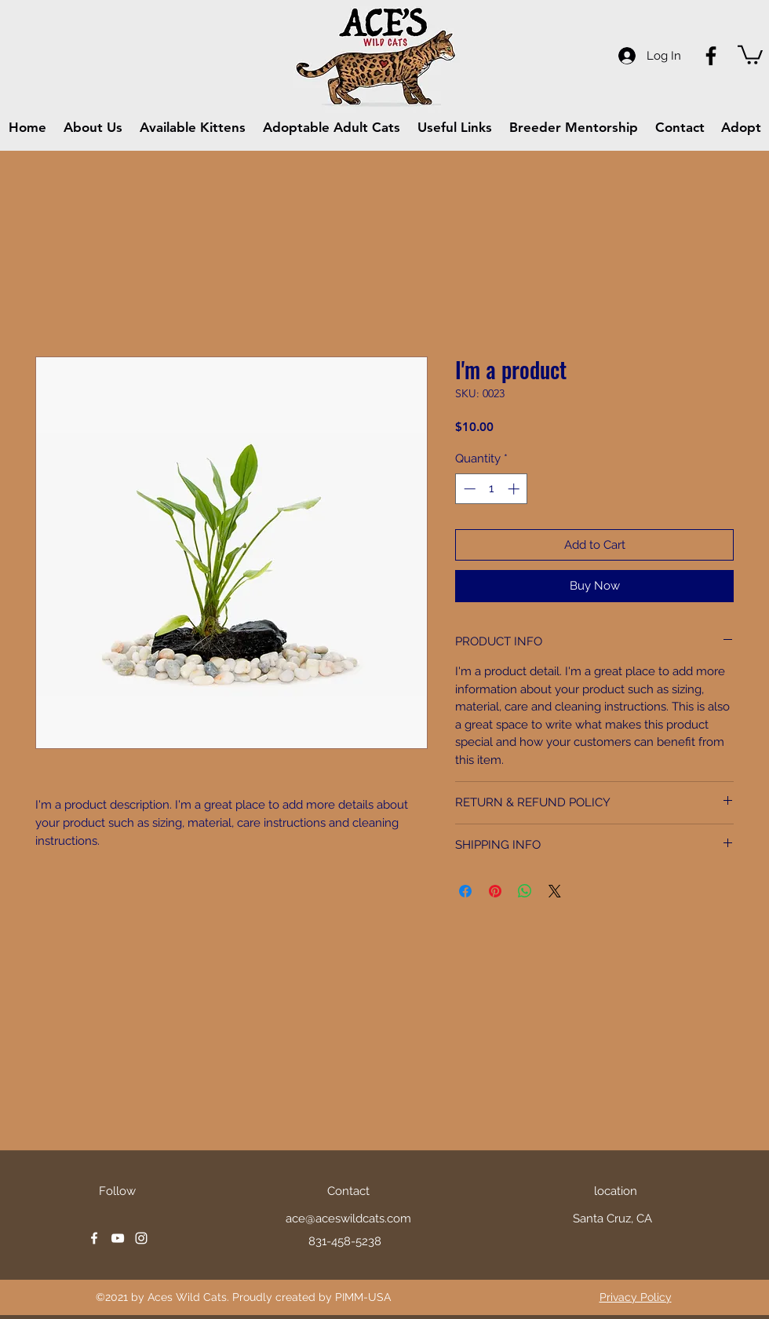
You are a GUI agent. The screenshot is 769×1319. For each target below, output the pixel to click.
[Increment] (515, 488)
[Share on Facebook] (465, 891)
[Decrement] (468, 488)
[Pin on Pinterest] (495, 891)
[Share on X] (554, 891)
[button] (750, 53)
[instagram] (141, 1238)
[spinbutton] (492, 488)
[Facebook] (710, 55)
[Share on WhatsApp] (525, 891)
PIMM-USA (363, 1297)
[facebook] (94, 1238)
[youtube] (118, 1238)
